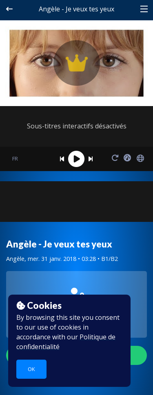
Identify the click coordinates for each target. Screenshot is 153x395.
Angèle (15, 259)
